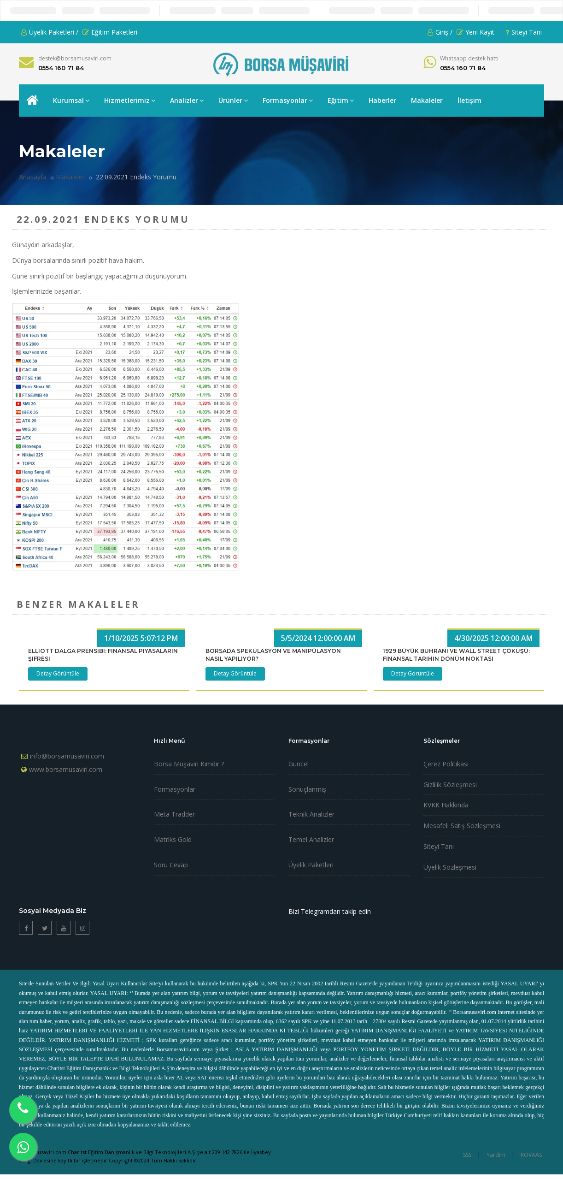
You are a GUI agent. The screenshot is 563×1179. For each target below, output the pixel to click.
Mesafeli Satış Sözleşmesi (461, 825)
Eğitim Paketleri (109, 32)
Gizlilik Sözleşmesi (450, 784)
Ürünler (233, 100)
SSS (467, 1155)
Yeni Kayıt (475, 32)
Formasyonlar (288, 100)
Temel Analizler (311, 839)
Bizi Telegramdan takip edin (329, 911)
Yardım (496, 1155)
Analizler (187, 100)
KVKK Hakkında (446, 804)
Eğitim (341, 100)
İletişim (469, 100)
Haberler (382, 100)
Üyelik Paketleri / (49, 32)
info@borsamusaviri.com (67, 756)
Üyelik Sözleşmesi (449, 867)
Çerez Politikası (446, 763)
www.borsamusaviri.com (65, 769)
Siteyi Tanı (523, 32)
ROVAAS (531, 1155)
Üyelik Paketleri (311, 864)
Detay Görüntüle (57, 673)
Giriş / (440, 32)
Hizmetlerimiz (129, 100)
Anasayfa (33, 176)
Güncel (298, 763)
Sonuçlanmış (307, 789)
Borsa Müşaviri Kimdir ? (189, 763)
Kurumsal (71, 100)
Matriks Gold (173, 839)
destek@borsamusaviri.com (74, 58)
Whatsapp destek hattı (469, 58)
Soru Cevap (171, 864)
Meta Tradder (174, 814)
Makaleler (427, 100)
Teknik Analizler (311, 814)
